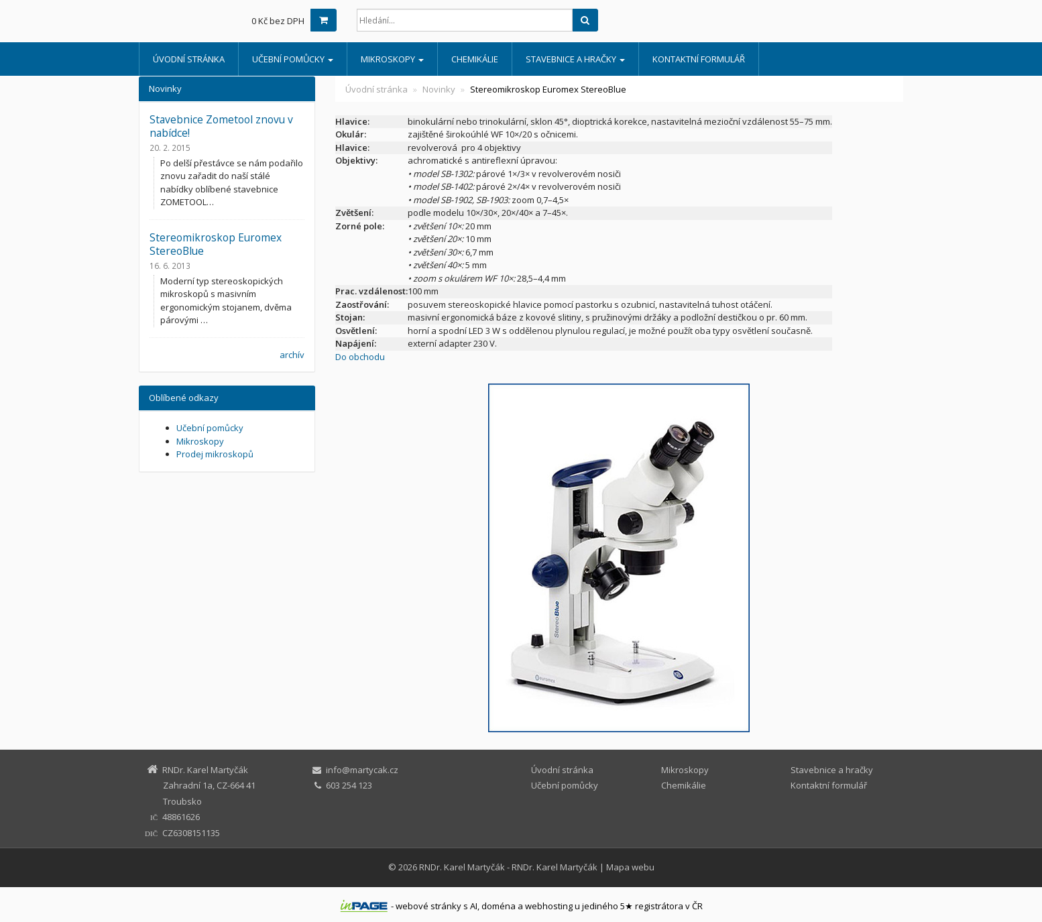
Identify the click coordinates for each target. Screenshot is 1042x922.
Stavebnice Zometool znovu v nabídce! (221, 126)
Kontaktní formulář (698, 59)
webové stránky (428, 906)
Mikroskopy (392, 59)
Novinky (438, 89)
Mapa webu (630, 867)
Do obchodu (360, 357)
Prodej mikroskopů (214, 454)
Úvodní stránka (189, 59)
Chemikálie (474, 59)
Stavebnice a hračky (575, 59)
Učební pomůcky (292, 59)
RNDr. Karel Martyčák (462, 867)
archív (292, 355)
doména (498, 906)
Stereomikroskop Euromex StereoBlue (216, 244)
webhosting (549, 906)
